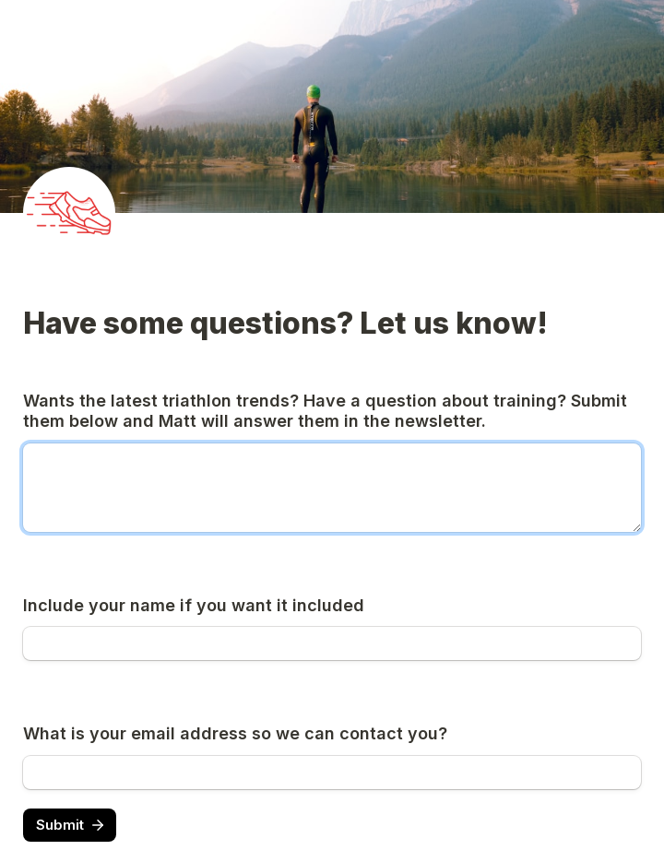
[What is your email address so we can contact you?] (332, 772)
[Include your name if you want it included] (332, 643)
